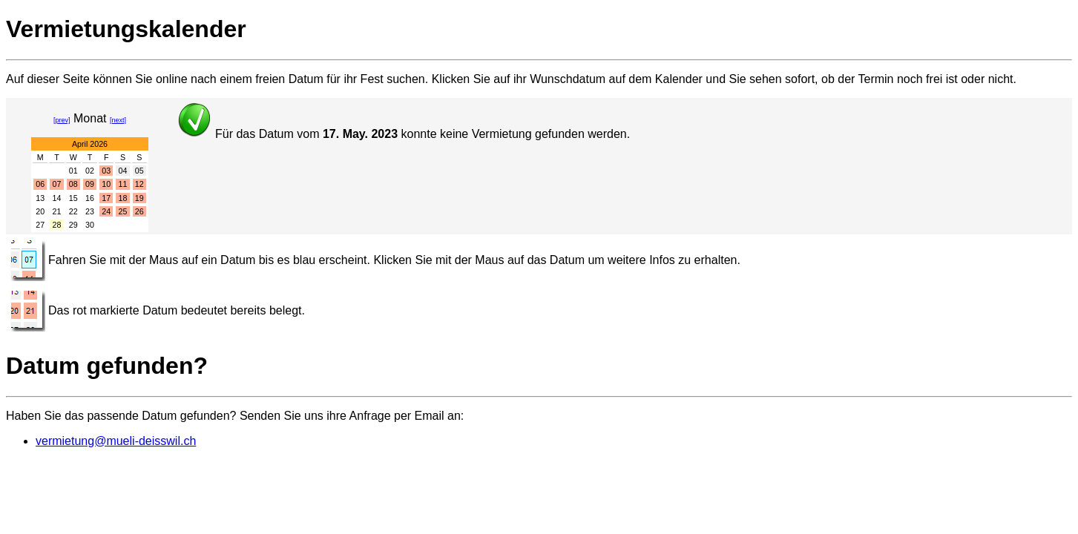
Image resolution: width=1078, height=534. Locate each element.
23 (89, 211)
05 (139, 170)
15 (73, 198)
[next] (118, 120)
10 (106, 183)
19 (139, 198)
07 (57, 183)
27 (40, 224)
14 (57, 198)
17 (106, 198)
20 (40, 211)
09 (89, 183)
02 (89, 170)
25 (123, 211)
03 (106, 170)
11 (123, 183)
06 (40, 183)
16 (89, 198)
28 (57, 224)
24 (106, 211)
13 (40, 198)
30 (89, 224)
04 (123, 170)
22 (73, 211)
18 (123, 198)
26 (139, 211)
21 (57, 211)
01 (73, 170)
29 (73, 224)
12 (139, 183)
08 (73, 183)
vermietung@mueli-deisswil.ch (116, 441)
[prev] (61, 120)
